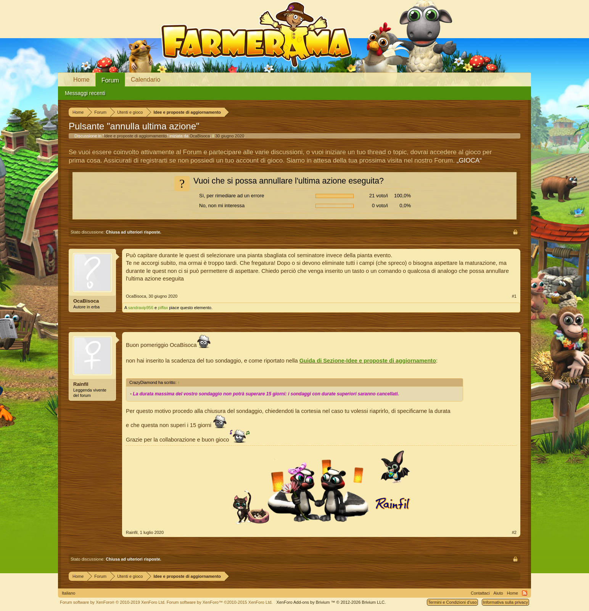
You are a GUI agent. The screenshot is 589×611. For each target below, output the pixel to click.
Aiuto (498, 593)
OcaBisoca (200, 136)
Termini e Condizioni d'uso (452, 602)
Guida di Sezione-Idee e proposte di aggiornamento (367, 361)
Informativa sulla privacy (505, 602)
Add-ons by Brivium (331, 602)
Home (81, 79)
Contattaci (480, 593)
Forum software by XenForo (113, 602)
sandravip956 (140, 307)
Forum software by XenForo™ (220, 602)
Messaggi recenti (85, 93)
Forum (110, 80)
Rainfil (81, 384)
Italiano (68, 593)
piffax (163, 307)
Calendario (145, 79)
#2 (514, 532)
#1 (514, 296)
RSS (524, 593)
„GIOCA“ (469, 160)
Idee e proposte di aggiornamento (135, 136)
